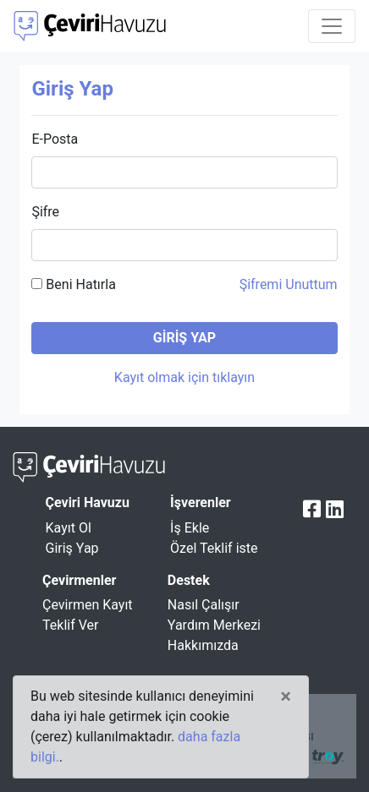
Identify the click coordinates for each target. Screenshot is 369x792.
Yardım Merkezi (214, 625)
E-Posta (54, 139)
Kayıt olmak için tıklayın (184, 377)
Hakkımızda (203, 645)
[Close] (285, 696)
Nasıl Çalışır (204, 605)
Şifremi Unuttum (289, 284)
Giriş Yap (72, 548)
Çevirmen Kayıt (87, 605)
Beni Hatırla (73, 284)
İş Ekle (189, 528)
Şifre (45, 212)
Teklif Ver (70, 625)
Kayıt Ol (68, 528)
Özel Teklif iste (213, 548)
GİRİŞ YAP (184, 338)
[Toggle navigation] (331, 26)
